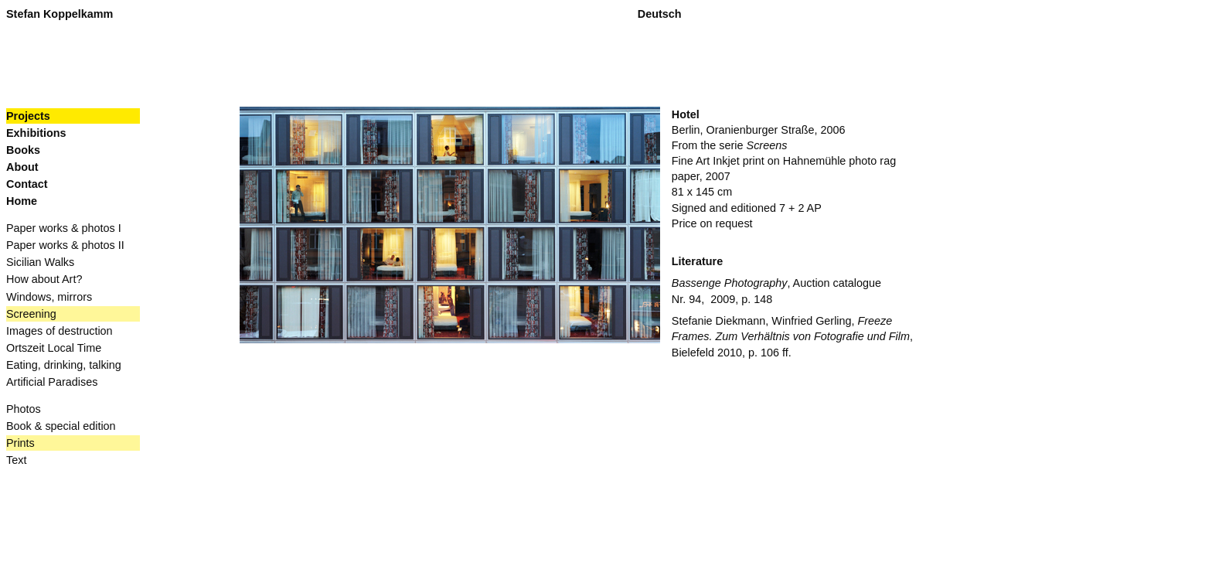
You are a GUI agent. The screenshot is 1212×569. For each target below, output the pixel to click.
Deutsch (660, 14)
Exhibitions (36, 133)
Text (16, 460)
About (22, 167)
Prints (20, 443)
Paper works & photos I (63, 228)
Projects (28, 116)
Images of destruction (59, 331)
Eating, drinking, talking (63, 365)
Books (24, 150)
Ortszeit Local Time (53, 348)
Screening (31, 314)
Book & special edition (61, 426)
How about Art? (44, 279)
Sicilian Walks (40, 262)
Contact (27, 184)
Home (21, 201)
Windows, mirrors (49, 297)
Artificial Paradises (51, 382)
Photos (23, 409)
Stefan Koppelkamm (59, 14)
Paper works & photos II (65, 245)
